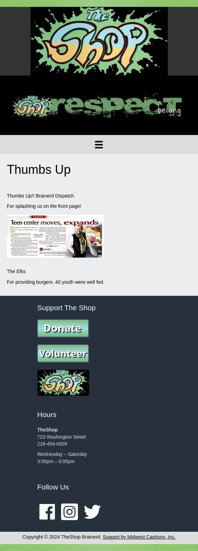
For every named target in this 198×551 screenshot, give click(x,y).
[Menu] (98, 144)
